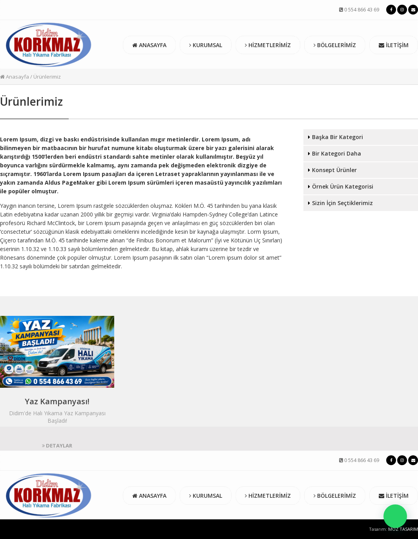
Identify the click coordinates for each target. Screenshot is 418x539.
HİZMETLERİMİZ (268, 45)
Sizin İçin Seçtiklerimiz (342, 203)
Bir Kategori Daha (336, 153)
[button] (395, 516)
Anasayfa (14, 76)
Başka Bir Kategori (337, 137)
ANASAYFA (149, 45)
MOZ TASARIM (403, 529)
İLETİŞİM (394, 45)
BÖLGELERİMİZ (335, 45)
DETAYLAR (57, 445)
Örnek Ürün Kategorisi (342, 186)
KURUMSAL (205, 45)
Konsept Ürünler (334, 170)
